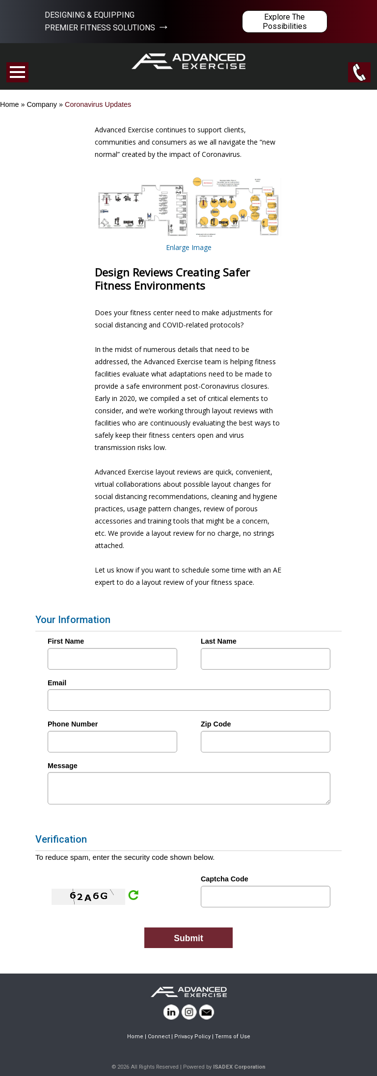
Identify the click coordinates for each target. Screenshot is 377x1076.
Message (63, 766)
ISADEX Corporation (239, 1067)
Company (42, 104)
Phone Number (73, 724)
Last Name (219, 641)
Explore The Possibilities (285, 21)
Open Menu (17, 72)
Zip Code (216, 724)
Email (57, 683)
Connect (159, 1036)
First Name (66, 641)
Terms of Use (232, 1036)
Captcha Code (224, 879)
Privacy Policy (192, 1036)
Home (9, 104)
